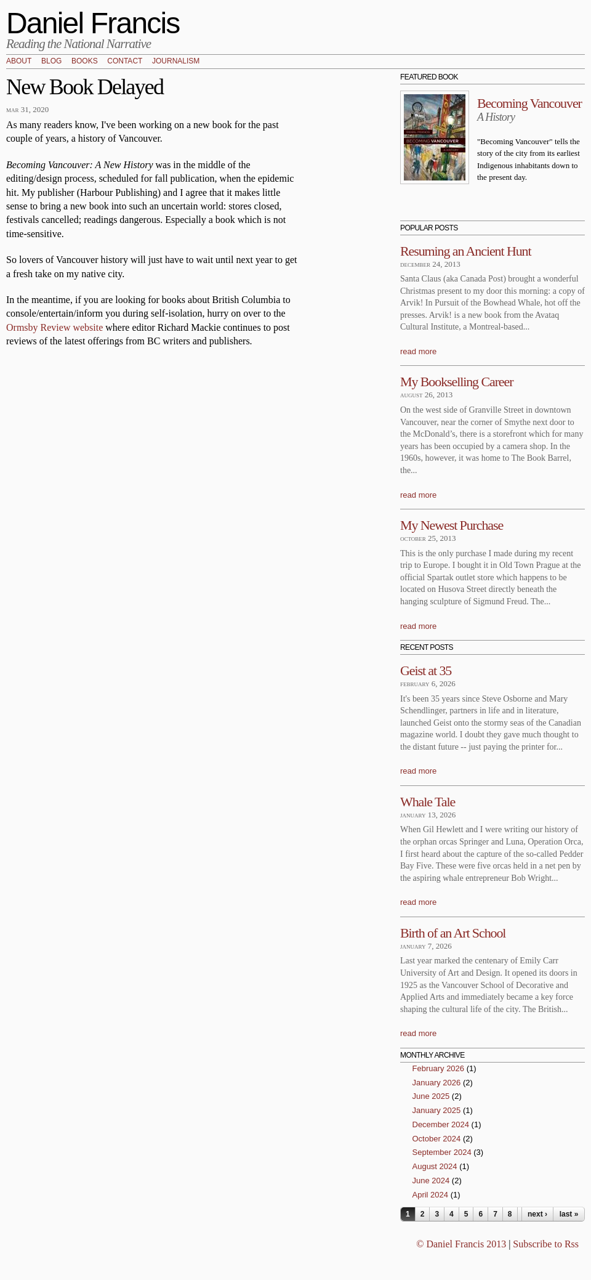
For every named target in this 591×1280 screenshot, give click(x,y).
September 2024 (442, 1152)
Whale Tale (427, 801)
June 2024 (431, 1180)
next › (537, 1214)
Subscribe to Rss (546, 1244)
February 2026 (438, 1068)
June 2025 (431, 1096)
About (18, 61)
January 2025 (436, 1110)
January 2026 (436, 1082)
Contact (124, 61)
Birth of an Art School (452, 933)
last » (569, 1214)
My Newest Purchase (451, 525)
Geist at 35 (425, 670)
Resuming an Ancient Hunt (465, 251)
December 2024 (441, 1124)
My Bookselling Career (456, 381)
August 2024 (434, 1166)
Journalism (175, 61)
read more (418, 351)
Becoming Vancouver (529, 103)
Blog (51, 61)
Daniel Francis (93, 23)
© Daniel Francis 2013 (461, 1244)
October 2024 (436, 1138)
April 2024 (430, 1194)
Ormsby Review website (54, 327)
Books (84, 61)
